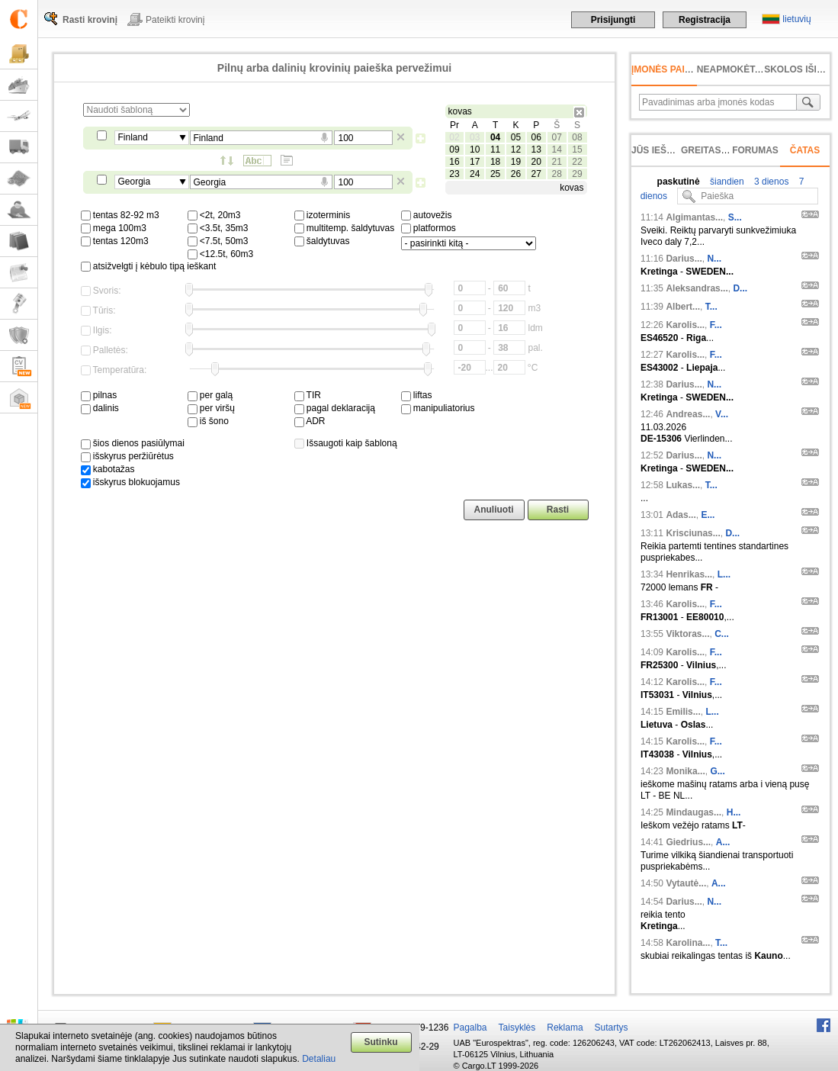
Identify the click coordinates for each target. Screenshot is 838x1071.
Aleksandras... (696, 288)
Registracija (704, 19)
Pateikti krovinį (175, 19)
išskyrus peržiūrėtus (127, 456)
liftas (416, 395)
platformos (428, 228)
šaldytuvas (322, 241)
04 (495, 137)
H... (734, 812)
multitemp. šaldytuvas (344, 228)
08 (577, 137)
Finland (133, 137)
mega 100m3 (113, 228)
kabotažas (108, 469)
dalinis (100, 408)
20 (536, 161)
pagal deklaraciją (334, 408)
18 (495, 161)
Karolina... (688, 943)
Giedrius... (688, 842)
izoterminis (322, 215)
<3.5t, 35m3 (218, 228)
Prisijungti (613, 19)
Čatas (805, 150)
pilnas (99, 395)
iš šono (208, 421)
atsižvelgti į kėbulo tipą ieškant (149, 266)
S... (735, 217)
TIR (307, 395)
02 (454, 137)
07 (556, 137)
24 (475, 174)
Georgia (134, 181)
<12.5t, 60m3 (221, 254)
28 (556, 174)
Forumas (755, 150)
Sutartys (611, 1027)
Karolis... (685, 325)
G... (717, 771)
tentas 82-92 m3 (120, 215)
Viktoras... (687, 634)
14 (556, 149)
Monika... (685, 771)
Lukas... (683, 485)
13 (536, 149)
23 (454, 174)
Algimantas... (694, 217)
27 (536, 174)
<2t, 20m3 (214, 215)
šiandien (726, 181)
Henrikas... (689, 574)
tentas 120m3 (115, 241)
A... (723, 842)
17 (475, 161)
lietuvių (796, 19)
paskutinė (678, 181)
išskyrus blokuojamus (130, 482)
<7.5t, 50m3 (218, 241)
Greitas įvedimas (724, 150)
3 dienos (770, 181)
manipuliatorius (438, 408)
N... (714, 258)
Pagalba (470, 1027)
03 (475, 137)
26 (516, 174)
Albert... (683, 306)
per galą (210, 395)
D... (740, 288)
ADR (310, 421)
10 (475, 149)
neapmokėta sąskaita (753, 69)
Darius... (684, 258)
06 (536, 137)
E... (707, 515)
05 (516, 137)
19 (516, 161)
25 (495, 174)
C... (721, 634)
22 (577, 161)
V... (721, 414)
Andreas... (688, 414)
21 (556, 161)
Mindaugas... (693, 812)
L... (724, 574)
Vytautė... (686, 883)
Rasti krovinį (90, 19)
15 (577, 149)
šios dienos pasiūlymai (133, 443)
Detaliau (319, 1058)
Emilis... (683, 711)
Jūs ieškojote (667, 150)
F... (716, 325)
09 (454, 149)
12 (516, 149)
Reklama (565, 1027)
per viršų (211, 408)
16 (454, 161)
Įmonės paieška (670, 69)
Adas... (680, 515)
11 (495, 149)
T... (711, 306)
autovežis (426, 215)
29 (577, 174)
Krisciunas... (693, 533)
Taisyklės (517, 1027)
